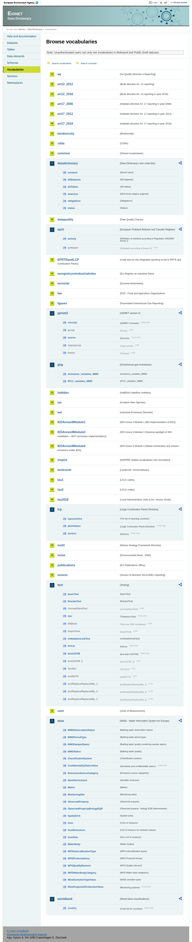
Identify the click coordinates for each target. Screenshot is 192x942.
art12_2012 (65, 84)
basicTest (73, 594)
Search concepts (89, 63)
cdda (60, 143)
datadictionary (67, 163)
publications (66, 565)
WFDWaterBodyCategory (82, 872)
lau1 (60, 479)
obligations (74, 200)
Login (155, 2)
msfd (60, 545)
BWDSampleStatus (78, 744)
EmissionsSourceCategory (83, 773)
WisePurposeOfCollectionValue (85, 886)
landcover (64, 469)
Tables (11, 49)
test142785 (74, 653)
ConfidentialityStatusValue (83, 765)
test (60, 585)
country (72, 908)
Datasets (12, 42)
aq (59, 74)
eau (70, 616)
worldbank (64, 898)
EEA (22, 3)
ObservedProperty (78, 801)
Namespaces (15, 82)
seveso (62, 575)
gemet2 (62, 313)
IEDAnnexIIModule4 (71, 446)
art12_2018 (65, 94)
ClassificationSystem (80, 758)
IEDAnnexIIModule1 (71, 422)
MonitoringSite (76, 794)
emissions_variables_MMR (83, 374)
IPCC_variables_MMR (80, 381)
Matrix (71, 787)
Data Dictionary (35, 29)
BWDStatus (74, 751)
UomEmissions (76, 830)
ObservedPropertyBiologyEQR (85, 808)
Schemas (12, 62)
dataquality (65, 219)
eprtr (60, 229)
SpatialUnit (74, 815)
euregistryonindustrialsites (76, 273)
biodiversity (65, 133)
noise (61, 555)
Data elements (15, 56)
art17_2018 (65, 123)
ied (59, 412)
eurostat (63, 283)
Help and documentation (21, 36)
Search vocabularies (61, 63)
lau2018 (62, 499)
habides (63, 392)
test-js (71, 645)
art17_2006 (65, 103)
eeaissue (73, 193)
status (71, 208)
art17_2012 (65, 113)
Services (12, 76)
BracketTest (74, 601)
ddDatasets (74, 179)
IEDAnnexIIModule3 (71, 432)
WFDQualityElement (79, 865)
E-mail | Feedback (18, 930)
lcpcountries (75, 518)
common (63, 153)
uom (60, 710)
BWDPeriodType (77, 737)
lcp (59, 509)
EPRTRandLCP (68, 259)
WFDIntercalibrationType (82, 851)
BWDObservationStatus (81, 730)
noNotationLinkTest (79, 638)
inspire (62, 460)
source (72, 337)
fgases (62, 303)
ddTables (73, 186)
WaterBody (74, 844)
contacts (73, 172)
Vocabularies (15, 69)
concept (72, 322)
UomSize (73, 837)
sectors (72, 533)
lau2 (60, 489)
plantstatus (74, 525)
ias (59, 402)
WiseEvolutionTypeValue (82, 879)
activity (72, 238)
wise (60, 720)
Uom (70, 823)
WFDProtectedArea (79, 858)
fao (59, 293)
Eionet (22, 29)
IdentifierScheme (77, 780)
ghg (60, 364)
